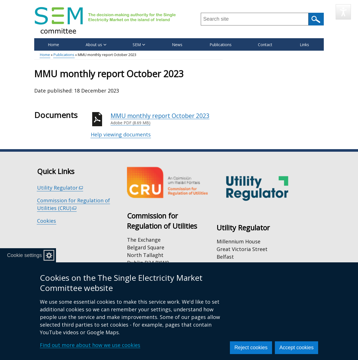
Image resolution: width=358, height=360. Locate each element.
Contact (265, 44)
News (177, 44)
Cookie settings (24, 255)
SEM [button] (139, 44)
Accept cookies (296, 347)
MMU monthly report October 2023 (167, 119)
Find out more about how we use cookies (90, 345)
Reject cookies (251, 347)
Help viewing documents (121, 134)
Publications (221, 44)
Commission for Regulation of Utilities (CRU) (73, 204)
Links (304, 44)
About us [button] (96, 44)
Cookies (46, 220)
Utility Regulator (60, 187)
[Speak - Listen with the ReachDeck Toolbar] (343, 12)
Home (53, 44)
